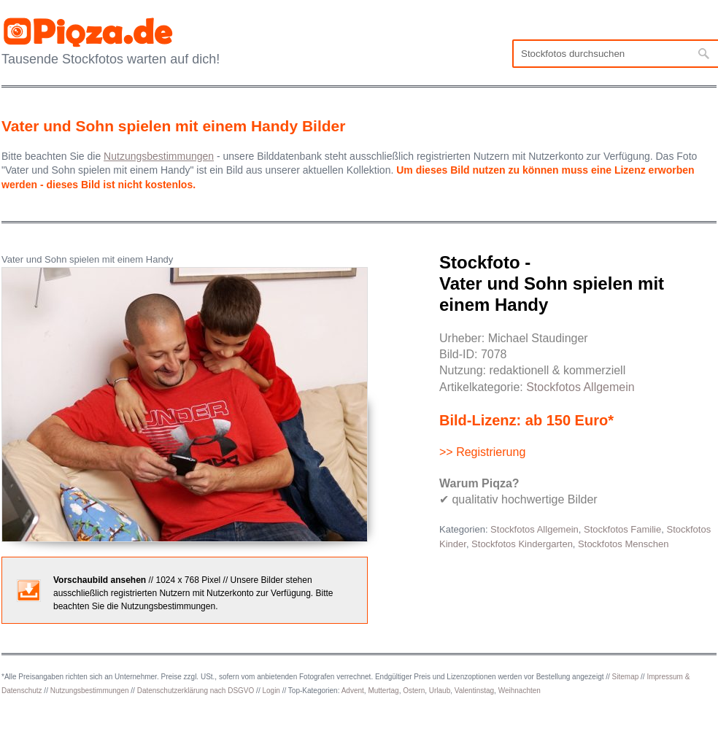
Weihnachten (519, 691)
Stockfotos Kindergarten (522, 543)
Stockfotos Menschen (623, 543)
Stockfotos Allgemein (580, 387)
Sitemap (625, 677)
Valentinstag (474, 691)
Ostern (414, 691)
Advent (352, 691)
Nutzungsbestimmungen (89, 691)
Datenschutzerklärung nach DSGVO (196, 691)
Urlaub (439, 691)
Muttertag (383, 691)
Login (270, 691)
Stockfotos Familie (622, 529)
